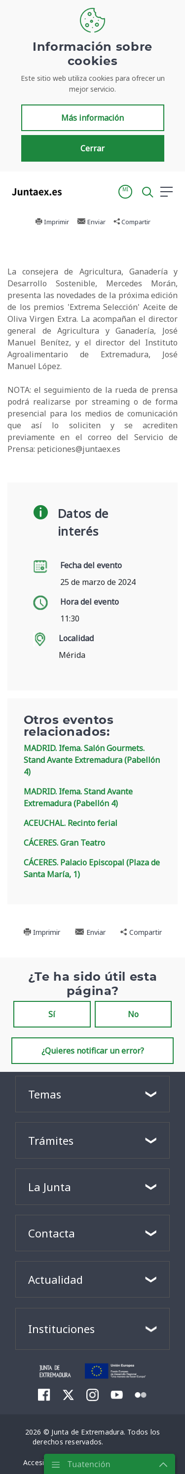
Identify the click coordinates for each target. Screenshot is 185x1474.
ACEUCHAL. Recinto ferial (70, 823)
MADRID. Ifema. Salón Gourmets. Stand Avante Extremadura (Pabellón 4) (92, 760)
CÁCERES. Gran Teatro (64, 842)
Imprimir (52, 221)
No (133, 1014)
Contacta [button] (51, 1233)
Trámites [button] (51, 1140)
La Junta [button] (49, 1186)
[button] (125, 191)
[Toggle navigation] (75, 191)
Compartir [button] (131, 221)
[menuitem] (44, 1394)
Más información (92, 117)
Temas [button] (44, 1094)
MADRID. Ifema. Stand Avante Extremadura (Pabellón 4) (78, 797)
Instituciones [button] (61, 1328)
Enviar (91, 221)
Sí (51, 1014)
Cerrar (92, 148)
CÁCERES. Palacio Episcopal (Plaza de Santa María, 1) (92, 868)
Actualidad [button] (55, 1279)
